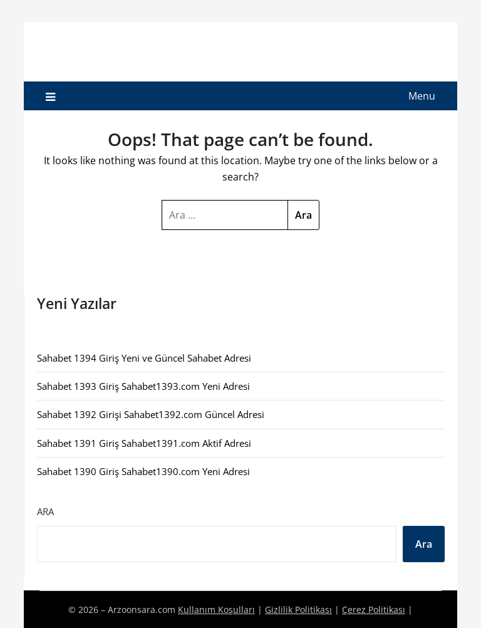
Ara (45, 511)
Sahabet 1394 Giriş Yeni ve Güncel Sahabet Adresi (144, 358)
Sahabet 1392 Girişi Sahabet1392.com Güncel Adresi (150, 414)
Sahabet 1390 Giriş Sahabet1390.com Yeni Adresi (143, 471)
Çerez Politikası (373, 609)
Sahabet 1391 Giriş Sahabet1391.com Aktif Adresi (144, 443)
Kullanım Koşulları (216, 609)
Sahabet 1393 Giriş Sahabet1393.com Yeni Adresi (143, 386)
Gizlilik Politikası (298, 609)
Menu (421, 96)
